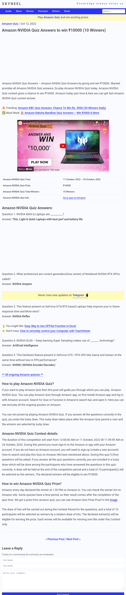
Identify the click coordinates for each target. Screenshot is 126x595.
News (19, 11)
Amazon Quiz (52, 17)
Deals (67, 11)
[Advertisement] (63, 56)
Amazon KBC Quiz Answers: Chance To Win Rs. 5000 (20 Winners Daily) (62, 107)
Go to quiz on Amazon (74, 198)
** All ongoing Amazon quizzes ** (22, 374)
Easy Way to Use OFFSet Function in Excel (50, 326)
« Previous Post (54, 539)
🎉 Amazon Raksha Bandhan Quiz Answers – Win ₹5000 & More (59, 112)
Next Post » (74, 539)
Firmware (43, 11)
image (113, 499)
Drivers (56, 11)
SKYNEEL (12, 4)
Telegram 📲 (80, 295)
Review (30, 11)
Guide (8, 11)
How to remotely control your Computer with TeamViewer (55, 330)
